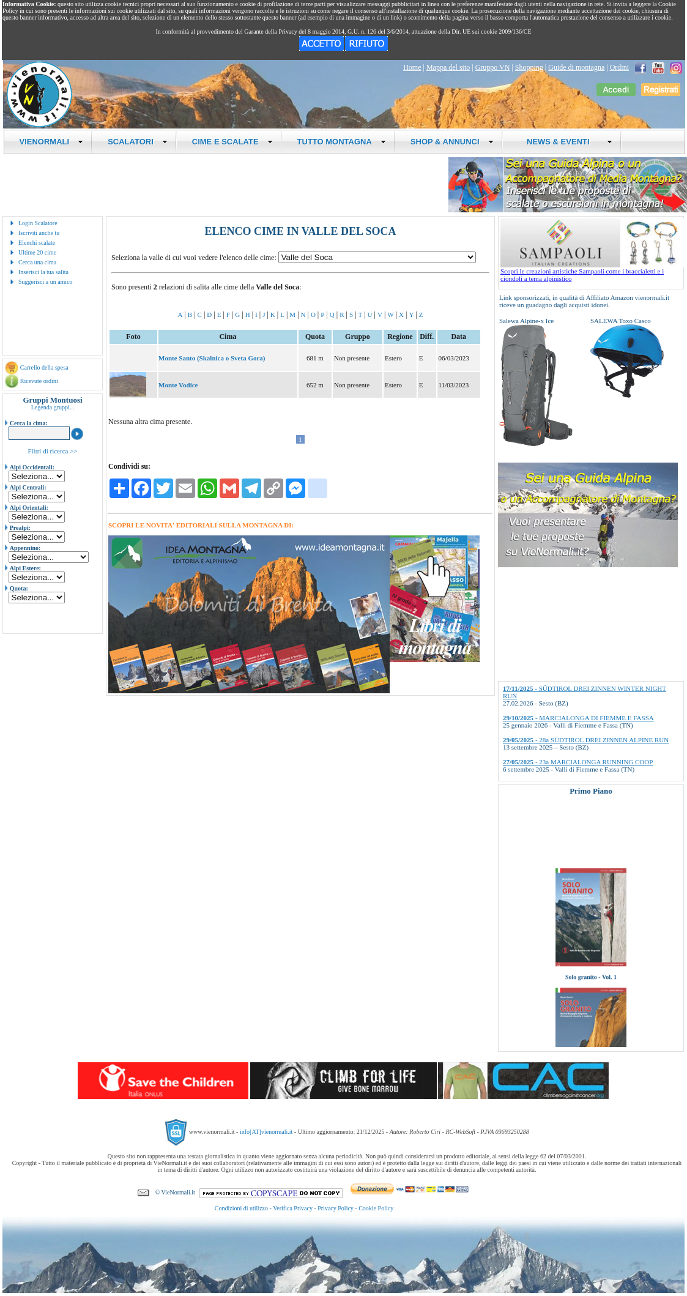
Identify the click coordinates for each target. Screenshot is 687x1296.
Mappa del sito (448, 67)
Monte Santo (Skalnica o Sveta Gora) (211, 358)
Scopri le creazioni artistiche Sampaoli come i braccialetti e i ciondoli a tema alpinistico (592, 271)
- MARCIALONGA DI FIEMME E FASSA (578, 717)
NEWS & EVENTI (565, 141)
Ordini (619, 67)
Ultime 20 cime (37, 252)
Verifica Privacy (293, 1208)
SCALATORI (138, 141)
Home (412, 67)
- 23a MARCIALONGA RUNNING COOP (578, 761)
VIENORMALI (52, 141)
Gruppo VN (492, 67)
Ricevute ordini (39, 381)
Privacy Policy (336, 1208)
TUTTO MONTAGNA (341, 141)
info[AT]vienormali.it (266, 1131)
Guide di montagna (576, 67)
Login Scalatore (38, 223)
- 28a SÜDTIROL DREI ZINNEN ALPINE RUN (586, 739)
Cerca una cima (37, 262)
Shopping (529, 67)
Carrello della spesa (44, 367)
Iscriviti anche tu (38, 232)
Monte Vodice (178, 385)
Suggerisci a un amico (45, 281)
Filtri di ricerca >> (52, 451)
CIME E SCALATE (232, 141)
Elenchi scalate (36, 242)
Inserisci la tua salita (43, 272)
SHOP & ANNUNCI (452, 141)
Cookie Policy (375, 1208)
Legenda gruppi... (53, 407)
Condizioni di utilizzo (241, 1208)
